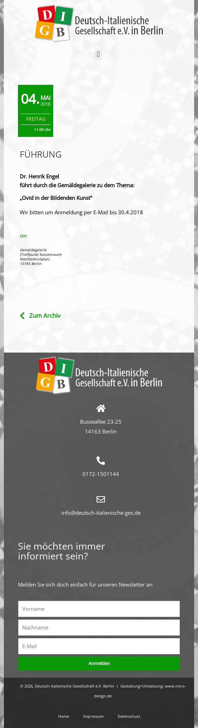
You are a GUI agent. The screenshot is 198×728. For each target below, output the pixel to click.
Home (63, 716)
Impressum (93, 716)
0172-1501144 (100, 473)
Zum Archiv (44, 315)
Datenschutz (129, 716)
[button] (98, 54)
